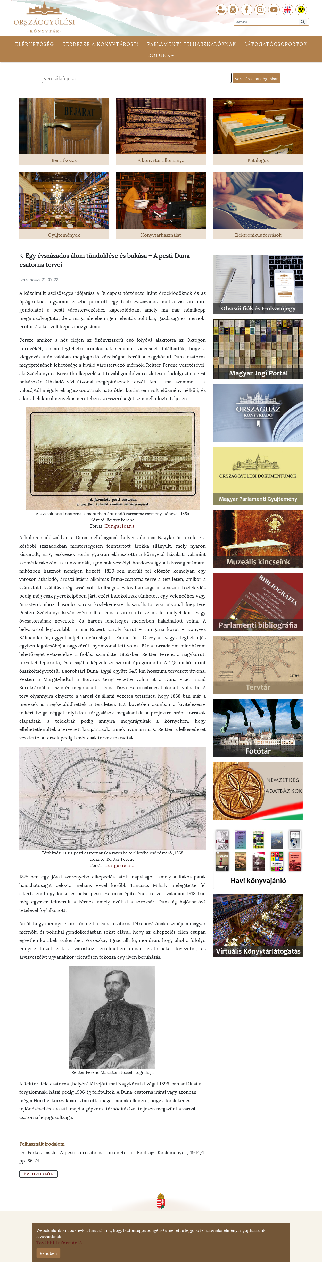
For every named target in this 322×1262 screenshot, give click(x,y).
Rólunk (161, 54)
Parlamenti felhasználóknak (191, 43)
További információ (59, 1242)
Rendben (48, 1253)
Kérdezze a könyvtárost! (100, 43)
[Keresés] (303, 22)
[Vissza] (21, 256)
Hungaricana (119, 525)
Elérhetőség (34, 43)
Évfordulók (38, 1174)
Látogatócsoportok (275, 43)
